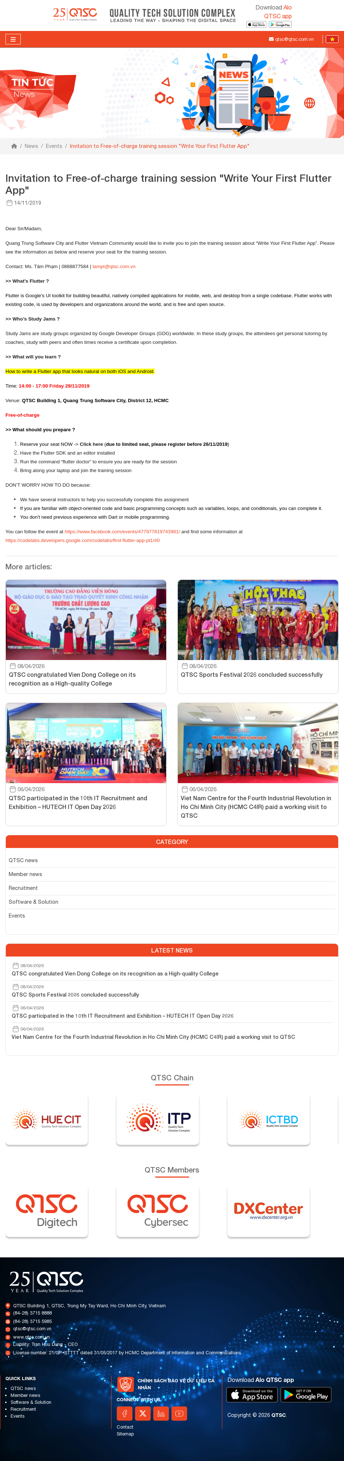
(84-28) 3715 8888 (32, 1313)
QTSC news (23, 860)
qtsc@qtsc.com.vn (32, 1328)
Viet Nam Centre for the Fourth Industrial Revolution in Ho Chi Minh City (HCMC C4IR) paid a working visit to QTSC (153, 1037)
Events (54, 146)
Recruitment (23, 888)
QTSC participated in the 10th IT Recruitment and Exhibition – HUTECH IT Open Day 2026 (123, 1016)
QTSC (278, 1415)
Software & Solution (33, 902)
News (31, 146)
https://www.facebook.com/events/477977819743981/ (122, 531)
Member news (25, 874)
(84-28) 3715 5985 (32, 1321)
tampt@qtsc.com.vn (114, 266)
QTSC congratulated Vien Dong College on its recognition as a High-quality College (115, 973)
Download (260, 1379)
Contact (125, 1427)
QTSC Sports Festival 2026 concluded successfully (75, 994)
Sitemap (125, 1434)
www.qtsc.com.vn (31, 1337)
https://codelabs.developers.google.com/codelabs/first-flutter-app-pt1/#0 (82, 540)
